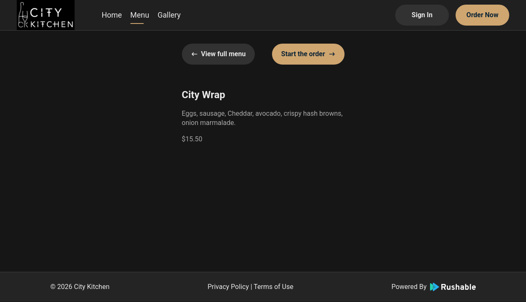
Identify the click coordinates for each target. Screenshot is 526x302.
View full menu (218, 54)
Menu (139, 14)
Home (111, 14)
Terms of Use (273, 287)
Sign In (422, 15)
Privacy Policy (228, 287)
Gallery (169, 14)
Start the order (308, 54)
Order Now (482, 15)
